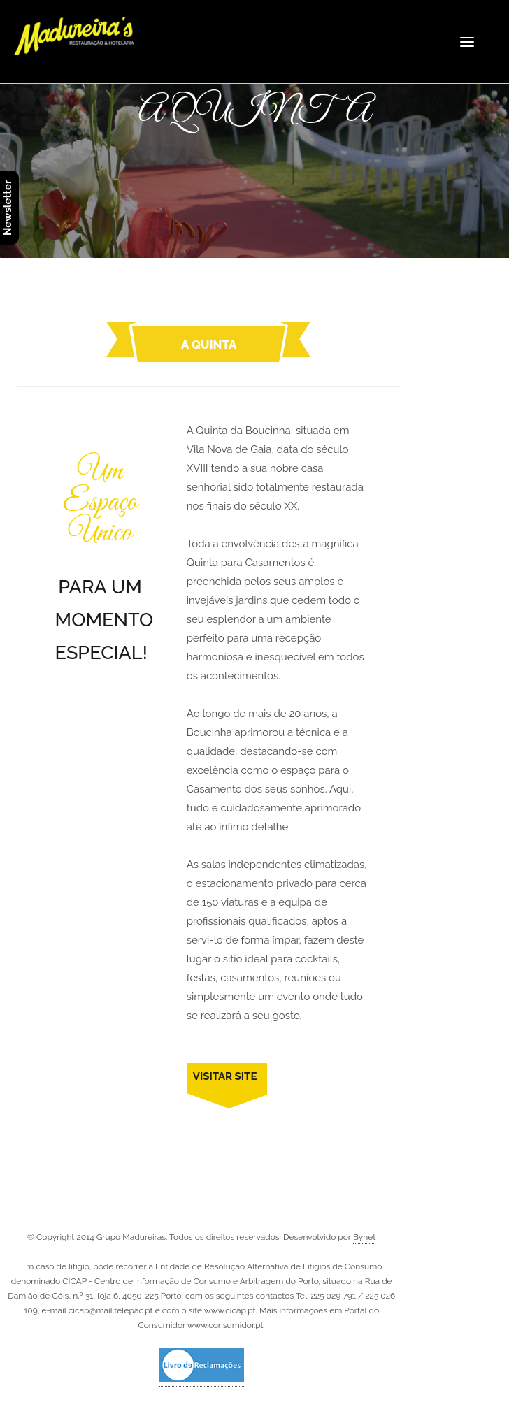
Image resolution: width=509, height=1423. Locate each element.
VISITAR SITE (225, 1076)
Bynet (364, 1237)
